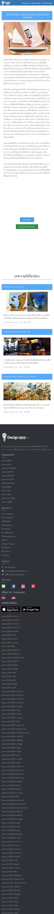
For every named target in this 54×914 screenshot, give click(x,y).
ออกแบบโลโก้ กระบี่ (9, 687)
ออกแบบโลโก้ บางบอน (10, 642)
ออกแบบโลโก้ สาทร (9, 635)
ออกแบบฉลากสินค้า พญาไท (12, 714)
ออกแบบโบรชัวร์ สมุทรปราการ (13, 879)
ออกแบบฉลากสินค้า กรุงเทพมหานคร (15, 732)
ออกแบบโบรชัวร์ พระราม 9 (12, 852)
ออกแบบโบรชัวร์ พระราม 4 (12, 849)
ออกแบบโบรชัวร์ (7, 472)
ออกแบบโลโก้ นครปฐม (10, 669)
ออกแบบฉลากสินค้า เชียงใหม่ (12, 740)
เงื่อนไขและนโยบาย (9, 536)
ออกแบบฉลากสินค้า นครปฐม (12, 744)
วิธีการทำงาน (6, 551)
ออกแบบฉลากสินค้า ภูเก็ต (11, 755)
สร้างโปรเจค (6, 529)
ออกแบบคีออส (7, 487)
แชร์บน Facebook (27, 226)
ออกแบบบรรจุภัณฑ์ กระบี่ (11, 837)
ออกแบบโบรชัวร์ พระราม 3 (12, 845)
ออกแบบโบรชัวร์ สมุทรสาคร (12, 875)
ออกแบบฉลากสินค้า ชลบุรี (11, 747)
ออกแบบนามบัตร (8, 479)
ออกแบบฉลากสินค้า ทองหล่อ (12, 706)
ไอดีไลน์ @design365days (14, 574)
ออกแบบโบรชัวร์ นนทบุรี (10, 909)
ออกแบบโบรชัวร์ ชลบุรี (10, 898)
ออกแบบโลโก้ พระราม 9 (11, 627)
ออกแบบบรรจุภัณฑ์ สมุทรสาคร (13, 800)
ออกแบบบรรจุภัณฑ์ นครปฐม (12, 819)
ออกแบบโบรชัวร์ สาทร (10, 860)
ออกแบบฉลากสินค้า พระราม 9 (13, 702)
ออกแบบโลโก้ (6, 460)
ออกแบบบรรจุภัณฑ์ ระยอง (11, 826)
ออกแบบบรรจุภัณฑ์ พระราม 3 (13, 770)
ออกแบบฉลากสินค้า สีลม (11, 721)
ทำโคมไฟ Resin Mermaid (13, 287)
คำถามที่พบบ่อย (7, 532)
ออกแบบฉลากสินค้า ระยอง (11, 751)
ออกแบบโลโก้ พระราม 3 (11, 620)
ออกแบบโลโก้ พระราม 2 (11, 616)
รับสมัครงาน (6, 547)
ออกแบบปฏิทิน (7, 502)
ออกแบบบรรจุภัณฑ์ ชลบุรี (11, 822)
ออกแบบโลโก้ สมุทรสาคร (11, 650)
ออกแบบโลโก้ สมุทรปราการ (12, 654)
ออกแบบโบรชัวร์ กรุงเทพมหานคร (14, 883)
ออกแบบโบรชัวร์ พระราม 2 (12, 841)
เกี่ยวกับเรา (7, 508)
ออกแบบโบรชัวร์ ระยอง (10, 901)
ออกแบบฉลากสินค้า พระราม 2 (13, 691)
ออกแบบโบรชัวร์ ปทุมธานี (11, 886)
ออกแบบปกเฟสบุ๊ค (8, 498)
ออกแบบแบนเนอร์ (8, 483)
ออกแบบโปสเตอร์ (8, 475)
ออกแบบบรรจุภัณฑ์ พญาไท (12, 789)
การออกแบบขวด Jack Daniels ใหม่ (16, 332)
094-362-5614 (9, 567)
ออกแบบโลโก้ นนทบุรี (9, 684)
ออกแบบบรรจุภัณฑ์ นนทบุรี (12, 834)
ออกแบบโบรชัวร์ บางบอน (11, 868)
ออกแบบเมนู (6, 494)
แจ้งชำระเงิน (6, 521)
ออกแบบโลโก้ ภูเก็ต (9, 680)
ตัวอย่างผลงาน (7, 525)
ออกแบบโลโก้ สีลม (8, 646)
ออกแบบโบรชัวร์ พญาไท (10, 864)
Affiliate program (8, 544)
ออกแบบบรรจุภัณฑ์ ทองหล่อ (12, 781)
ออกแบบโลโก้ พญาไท (9, 638)
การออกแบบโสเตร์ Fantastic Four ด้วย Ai (19, 376)
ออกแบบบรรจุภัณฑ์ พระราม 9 (13, 777)
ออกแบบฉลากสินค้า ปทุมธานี (12, 736)
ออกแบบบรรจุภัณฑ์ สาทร (11, 785)
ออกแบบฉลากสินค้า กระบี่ (11, 762)
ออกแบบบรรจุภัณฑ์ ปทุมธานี (12, 811)
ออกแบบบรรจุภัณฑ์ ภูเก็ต (11, 830)
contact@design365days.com (16, 571)
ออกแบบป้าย (6, 490)
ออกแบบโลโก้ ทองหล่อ (10, 631)
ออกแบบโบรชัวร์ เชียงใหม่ (11, 890)
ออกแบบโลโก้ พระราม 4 (11, 623)
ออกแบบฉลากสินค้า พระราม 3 (13, 695)
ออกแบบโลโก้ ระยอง (9, 676)
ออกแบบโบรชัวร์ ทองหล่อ (11, 856)
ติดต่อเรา (5, 540)
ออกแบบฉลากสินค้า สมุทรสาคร (13, 725)
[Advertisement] (27, 196)
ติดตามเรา (6, 580)
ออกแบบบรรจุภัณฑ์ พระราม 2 (13, 766)
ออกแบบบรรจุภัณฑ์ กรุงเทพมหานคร (15, 807)
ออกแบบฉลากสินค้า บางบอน (12, 717)
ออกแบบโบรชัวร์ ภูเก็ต (10, 905)
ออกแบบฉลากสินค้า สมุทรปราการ (14, 729)
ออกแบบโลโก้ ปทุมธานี (10, 661)
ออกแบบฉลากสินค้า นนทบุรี (12, 759)
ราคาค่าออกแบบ (8, 513)
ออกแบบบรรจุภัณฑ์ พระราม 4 (13, 774)
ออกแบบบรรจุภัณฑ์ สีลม (10, 796)
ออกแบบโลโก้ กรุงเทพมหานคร (13, 657)
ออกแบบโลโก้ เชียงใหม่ (10, 665)
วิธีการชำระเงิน (7, 517)
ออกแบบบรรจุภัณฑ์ (9, 468)
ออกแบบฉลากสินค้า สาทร (11, 710)
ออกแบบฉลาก (7, 464)
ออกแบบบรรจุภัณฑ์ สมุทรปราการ (14, 804)
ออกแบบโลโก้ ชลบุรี (9, 672)
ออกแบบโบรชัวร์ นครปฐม (11, 894)
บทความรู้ (5, 555)
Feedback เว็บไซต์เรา (9, 602)
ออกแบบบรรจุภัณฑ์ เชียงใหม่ (12, 815)
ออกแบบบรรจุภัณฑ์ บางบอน (12, 792)
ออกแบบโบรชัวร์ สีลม (9, 871)
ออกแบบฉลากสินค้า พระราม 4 (13, 699)
